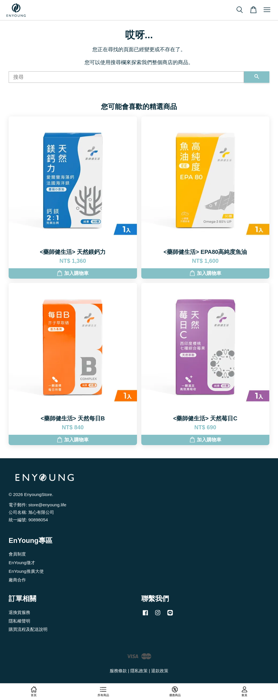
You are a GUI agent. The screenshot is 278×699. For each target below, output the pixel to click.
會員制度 (17, 553)
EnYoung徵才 (22, 562)
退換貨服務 (19, 612)
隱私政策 (139, 670)
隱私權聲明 (19, 620)
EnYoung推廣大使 (26, 571)
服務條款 (118, 670)
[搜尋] (126, 77)
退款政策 (159, 670)
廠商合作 (17, 579)
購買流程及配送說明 (28, 629)
